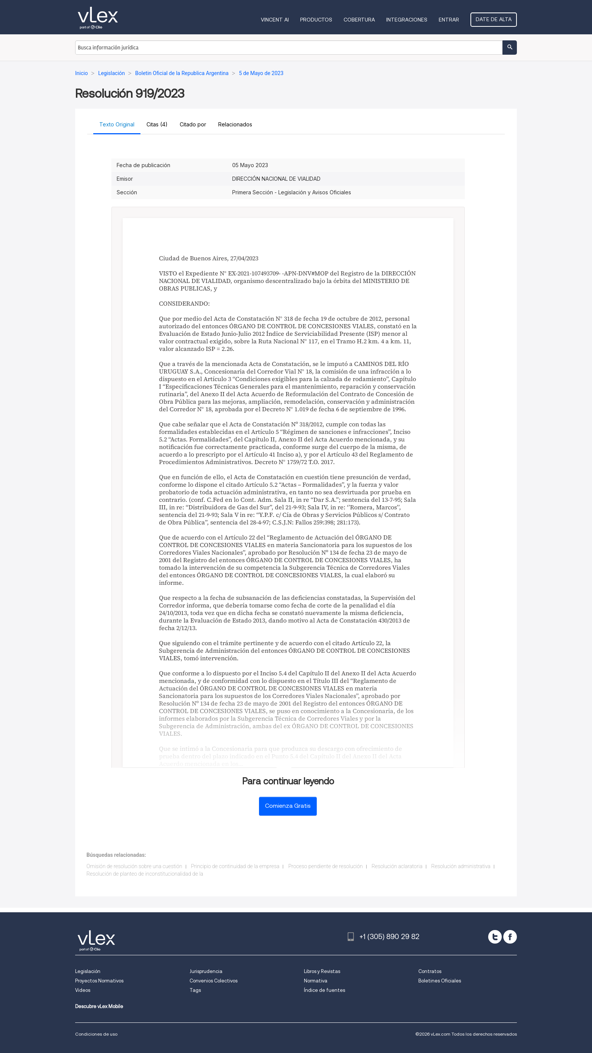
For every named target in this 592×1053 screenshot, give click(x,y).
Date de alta (494, 19)
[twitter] (495, 937)
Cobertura (359, 20)
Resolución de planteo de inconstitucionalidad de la (144, 874)
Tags (195, 990)
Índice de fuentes (324, 990)
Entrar (449, 20)
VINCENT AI (275, 20)
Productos (316, 20)
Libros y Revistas (322, 971)
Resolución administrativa (460, 866)
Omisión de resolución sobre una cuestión (134, 866)
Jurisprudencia (206, 971)
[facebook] (510, 937)
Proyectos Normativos (99, 981)
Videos (82, 990)
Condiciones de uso (96, 1033)
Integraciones (406, 20)
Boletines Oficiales (439, 981)
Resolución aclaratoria (397, 866)
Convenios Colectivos (213, 981)
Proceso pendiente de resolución (325, 866)
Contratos (429, 971)
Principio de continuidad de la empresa (235, 866)
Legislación (87, 971)
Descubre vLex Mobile (99, 1006)
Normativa (315, 981)
